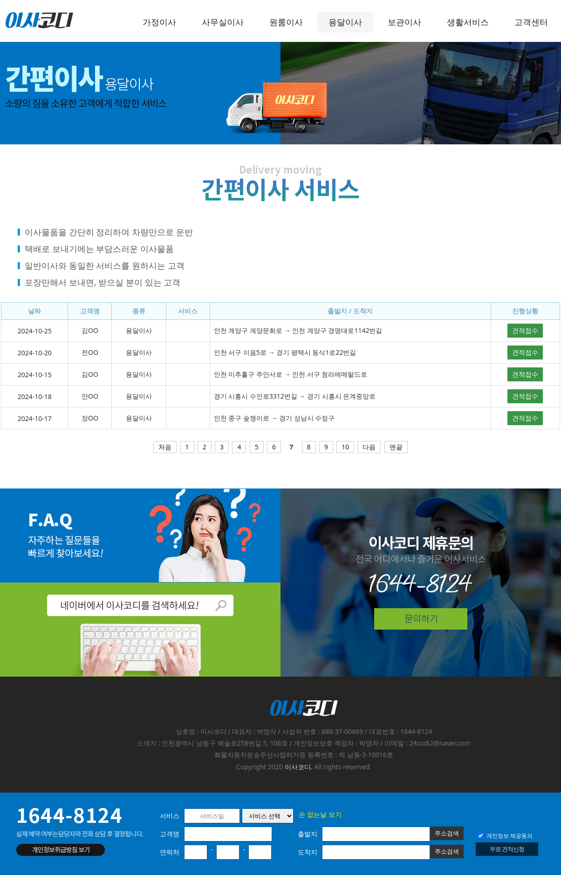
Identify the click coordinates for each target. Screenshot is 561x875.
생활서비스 (468, 21)
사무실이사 (223, 21)
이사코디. (299, 766)
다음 (369, 446)
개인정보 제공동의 (505, 836)
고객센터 (531, 21)
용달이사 (345, 21)
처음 (164, 446)
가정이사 (159, 21)
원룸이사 (286, 21)
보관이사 (404, 21)
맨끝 (396, 446)
